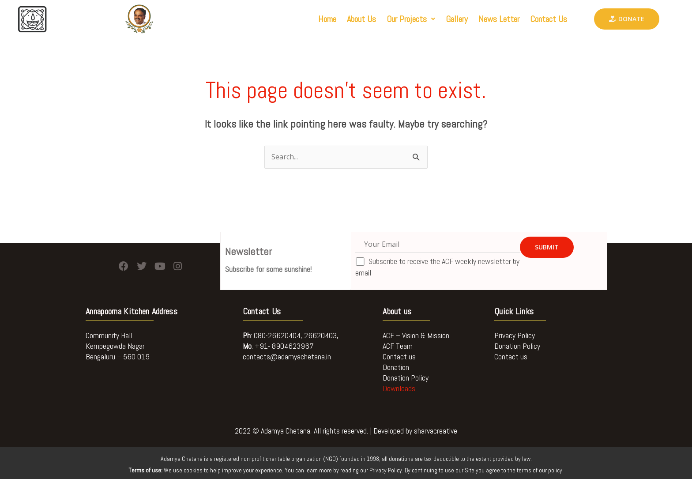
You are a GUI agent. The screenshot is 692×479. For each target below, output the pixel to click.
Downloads (399, 388)
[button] (410, 19)
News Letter (498, 19)
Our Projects (411, 19)
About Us (361, 19)
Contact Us (548, 19)
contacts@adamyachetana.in (287, 356)
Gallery (457, 19)
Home (327, 19)
